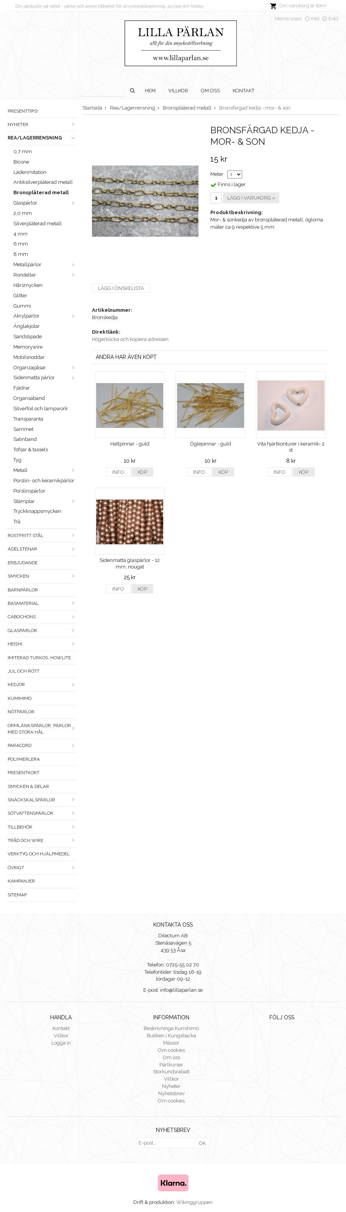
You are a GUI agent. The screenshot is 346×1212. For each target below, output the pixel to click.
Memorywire (28, 347)
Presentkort (23, 772)
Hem (150, 90)
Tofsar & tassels (30, 449)
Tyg (17, 460)
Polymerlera (24, 759)
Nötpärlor (21, 711)
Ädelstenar (42, 549)
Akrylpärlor (45, 316)
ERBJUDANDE (23, 562)
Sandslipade (27, 336)
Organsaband (29, 398)
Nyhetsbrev (171, 1093)
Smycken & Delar (28, 786)
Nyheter (42, 124)
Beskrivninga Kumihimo (171, 1028)
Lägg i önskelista (121, 288)
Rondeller (45, 275)
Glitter (20, 295)
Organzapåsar (45, 367)
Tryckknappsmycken (37, 511)
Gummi (22, 306)
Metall (45, 470)
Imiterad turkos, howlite (39, 657)
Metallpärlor (45, 264)
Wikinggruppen (194, 1202)
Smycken (42, 576)
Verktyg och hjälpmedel (39, 854)
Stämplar (45, 501)
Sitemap (17, 895)
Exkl (333, 18)
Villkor (178, 90)
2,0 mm (22, 213)
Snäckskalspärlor (42, 800)
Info (118, 472)
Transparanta (28, 419)
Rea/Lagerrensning (42, 138)
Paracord (42, 745)
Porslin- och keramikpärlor (43, 480)
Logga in (61, 1043)
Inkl (315, 18)
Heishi (42, 644)
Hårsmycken (28, 285)
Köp (142, 472)
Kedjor (42, 684)
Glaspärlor (45, 203)
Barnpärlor (23, 590)
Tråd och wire (42, 840)
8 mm (20, 254)
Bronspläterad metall (41, 192)
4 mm (20, 234)
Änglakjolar (26, 326)
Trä (16, 521)
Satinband (25, 439)
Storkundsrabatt (171, 1071)
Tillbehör (42, 827)
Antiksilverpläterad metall (43, 182)
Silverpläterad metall (37, 223)
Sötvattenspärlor (42, 813)
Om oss (210, 90)
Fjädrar (21, 388)
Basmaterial (42, 603)
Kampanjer (21, 881)
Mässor (171, 1043)
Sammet (23, 429)
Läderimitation (29, 172)
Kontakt (243, 90)
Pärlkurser (171, 1065)
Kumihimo (19, 698)
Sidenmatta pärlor (45, 377)
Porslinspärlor (29, 491)
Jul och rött (23, 671)
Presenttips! (23, 111)
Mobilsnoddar (29, 357)
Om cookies (171, 1050)
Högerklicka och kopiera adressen (130, 339)
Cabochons (42, 616)
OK (202, 1143)
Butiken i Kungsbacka (171, 1035)
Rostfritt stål (42, 535)
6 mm (20, 244)
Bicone (21, 162)
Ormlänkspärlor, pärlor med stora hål (42, 729)
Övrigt (42, 867)
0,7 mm (22, 151)
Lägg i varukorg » (251, 198)
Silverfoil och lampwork (40, 408)
